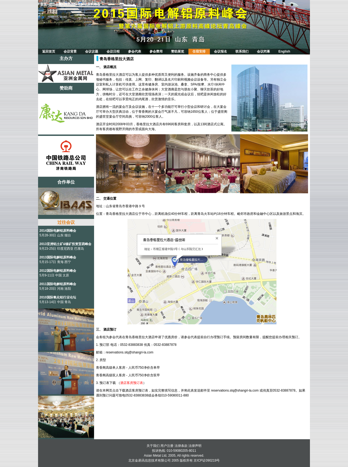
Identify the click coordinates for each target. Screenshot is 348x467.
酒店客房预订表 (131, 383)
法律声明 (194, 446)
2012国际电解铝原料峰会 (57, 271)
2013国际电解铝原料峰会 (57, 257)
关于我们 (153, 446)
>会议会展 (54, 4)
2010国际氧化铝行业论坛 (57, 297)
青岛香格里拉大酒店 (117, 59)
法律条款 (181, 446)
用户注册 (166, 446)
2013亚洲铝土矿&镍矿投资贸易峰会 (65, 244)
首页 (43, 4)
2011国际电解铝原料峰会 (57, 284)
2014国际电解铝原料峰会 (57, 231)
